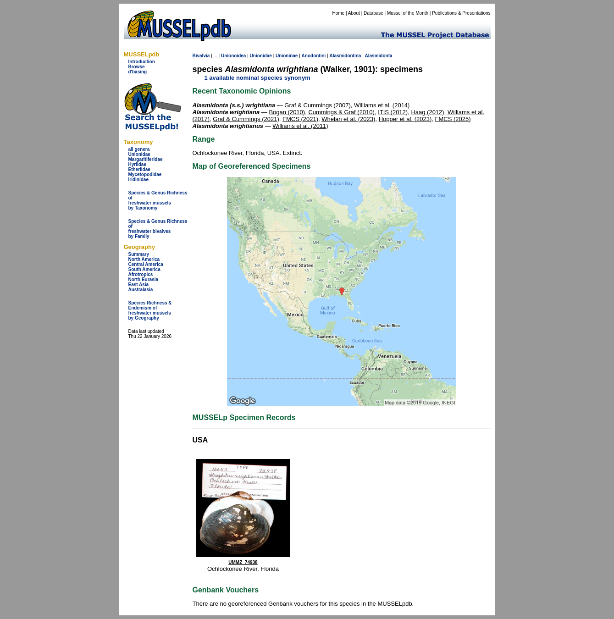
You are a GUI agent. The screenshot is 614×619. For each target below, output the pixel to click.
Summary (138, 254)
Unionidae (139, 154)
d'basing (137, 71)
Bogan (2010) (287, 112)
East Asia (138, 284)
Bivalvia (201, 55)
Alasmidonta (379, 55)
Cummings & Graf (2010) (341, 112)
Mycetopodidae (145, 174)
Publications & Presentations (461, 13)
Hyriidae (137, 164)
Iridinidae (138, 179)
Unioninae (287, 55)
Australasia (140, 289)
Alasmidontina (345, 55)
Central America (145, 264)
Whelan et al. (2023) (348, 119)
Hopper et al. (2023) (405, 119)
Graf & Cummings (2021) (246, 119)
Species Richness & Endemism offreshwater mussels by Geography (150, 310)
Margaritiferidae (145, 159)
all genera (139, 149)
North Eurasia (143, 279)
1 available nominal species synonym (257, 77)
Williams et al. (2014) (381, 105)
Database (373, 13)
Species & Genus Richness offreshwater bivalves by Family (158, 229)
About (354, 13)
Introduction (141, 61)
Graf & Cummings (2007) (317, 105)
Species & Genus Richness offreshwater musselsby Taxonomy (158, 200)
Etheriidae (139, 169)
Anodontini (314, 55)
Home (338, 13)
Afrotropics (140, 274)
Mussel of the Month (407, 13)
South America (144, 269)
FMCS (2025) (452, 119)
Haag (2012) (427, 112)
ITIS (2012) (393, 112)
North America (144, 259)
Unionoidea (233, 55)
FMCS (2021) (300, 119)
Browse (136, 66)
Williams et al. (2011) (300, 125)
